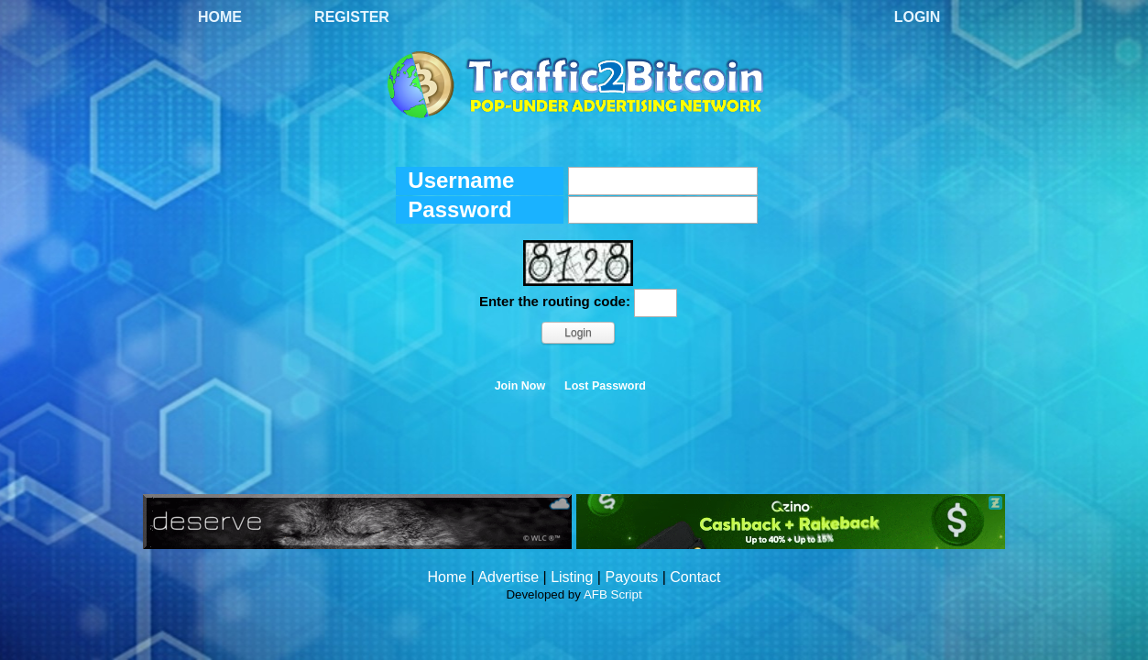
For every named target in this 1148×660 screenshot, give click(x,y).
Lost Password (605, 386)
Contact (695, 577)
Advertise (508, 577)
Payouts (631, 577)
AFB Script (613, 594)
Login (917, 17)
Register (351, 17)
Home (220, 17)
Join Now (520, 386)
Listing (572, 577)
